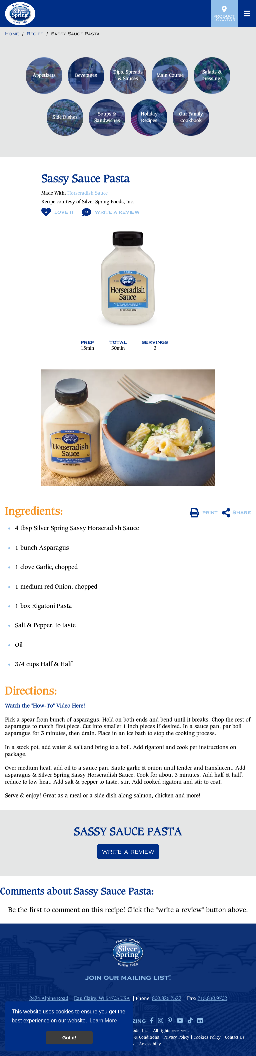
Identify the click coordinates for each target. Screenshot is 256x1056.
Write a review (128, 851)
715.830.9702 (212, 998)
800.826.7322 (166, 998)
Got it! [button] (69, 1037)
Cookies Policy (207, 1037)
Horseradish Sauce (87, 193)
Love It (57, 212)
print (204, 513)
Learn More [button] (103, 1020)
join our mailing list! (128, 977)
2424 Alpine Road (48, 998)
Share (236, 513)
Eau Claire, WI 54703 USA (102, 998)
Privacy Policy (176, 1037)
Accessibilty (150, 1044)
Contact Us (235, 1037)
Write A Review (111, 212)
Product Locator (224, 13)
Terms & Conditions (140, 1037)
